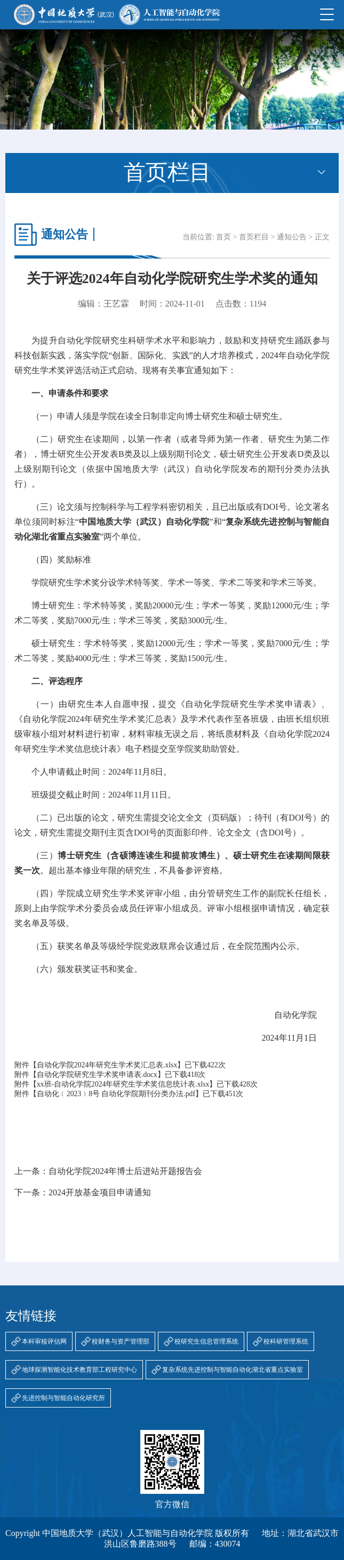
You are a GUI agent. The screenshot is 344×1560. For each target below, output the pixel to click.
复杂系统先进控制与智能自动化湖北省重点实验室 (232, 1369)
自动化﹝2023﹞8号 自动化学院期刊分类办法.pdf (116, 1094)
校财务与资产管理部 (120, 1341)
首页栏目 (254, 237)
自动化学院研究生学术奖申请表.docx (97, 1075)
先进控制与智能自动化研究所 (63, 1398)
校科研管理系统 (285, 1341)
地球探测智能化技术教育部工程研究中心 (79, 1369)
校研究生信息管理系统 (206, 1341)
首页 (223, 237)
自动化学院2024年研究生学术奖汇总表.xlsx (107, 1065)
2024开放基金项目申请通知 (100, 1192)
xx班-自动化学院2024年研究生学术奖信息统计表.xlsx (123, 1084)
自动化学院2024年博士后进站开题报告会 (125, 1171)
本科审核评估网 (44, 1341)
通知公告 (292, 237)
